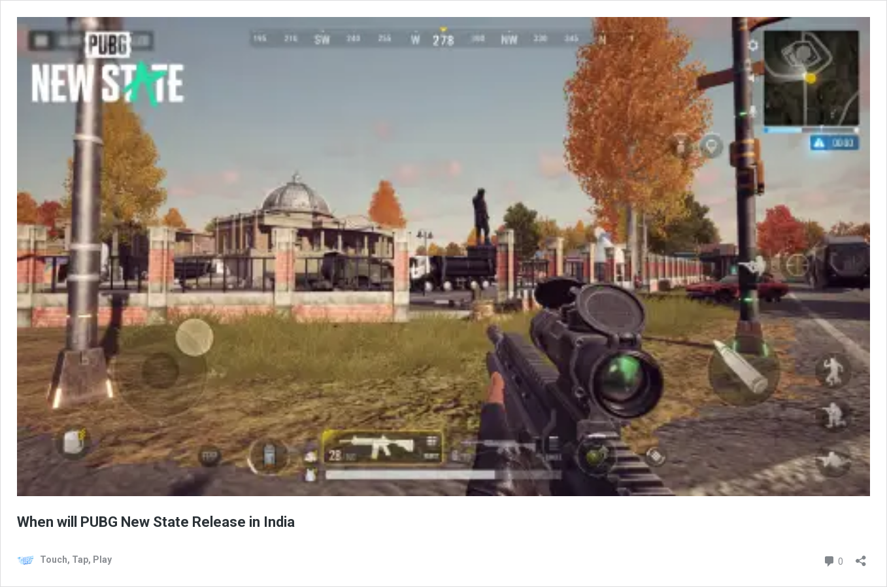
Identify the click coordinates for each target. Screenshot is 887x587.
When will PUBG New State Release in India (156, 522)
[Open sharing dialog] (861, 556)
